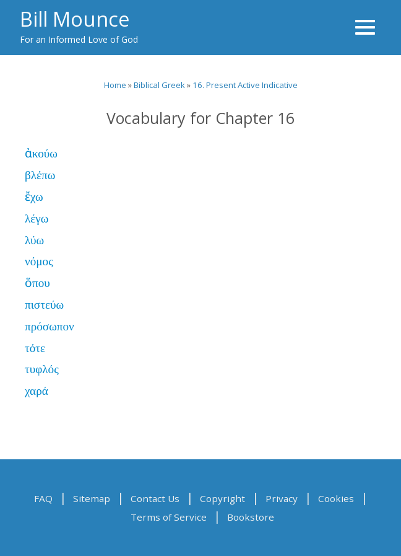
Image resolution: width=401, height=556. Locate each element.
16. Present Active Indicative (245, 84)
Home (115, 84)
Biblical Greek (159, 84)
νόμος (39, 261)
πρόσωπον (49, 326)
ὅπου (37, 282)
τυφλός (42, 369)
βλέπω (40, 175)
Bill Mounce (74, 18)
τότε (35, 348)
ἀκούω (41, 153)
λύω (34, 240)
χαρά (36, 390)
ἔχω (34, 196)
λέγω (36, 218)
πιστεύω (44, 304)
